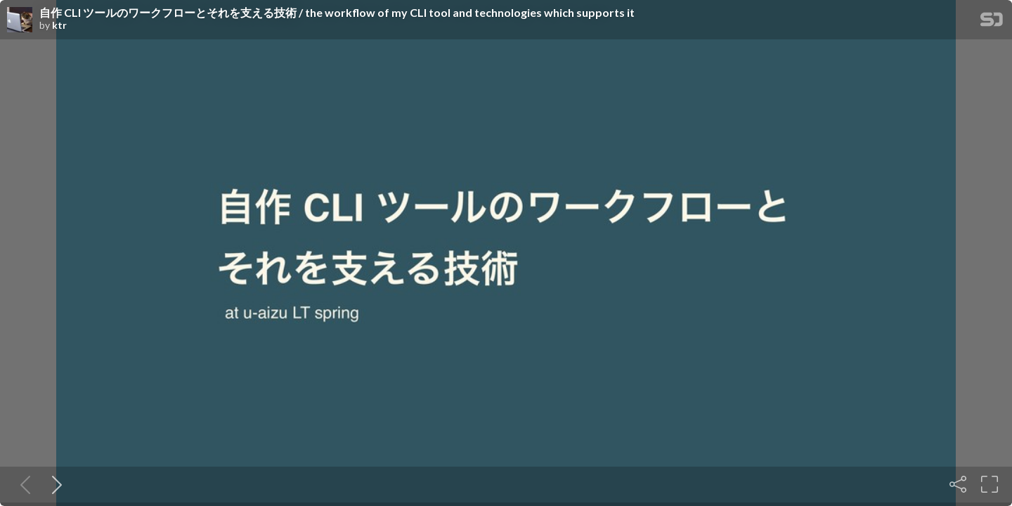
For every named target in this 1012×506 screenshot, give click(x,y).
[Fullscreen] (989, 484)
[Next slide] (54, 484)
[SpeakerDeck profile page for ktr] (19, 20)
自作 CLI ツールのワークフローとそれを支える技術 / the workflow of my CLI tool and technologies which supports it (337, 12)
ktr (59, 25)
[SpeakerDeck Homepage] (991, 22)
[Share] (958, 484)
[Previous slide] (22, 484)
